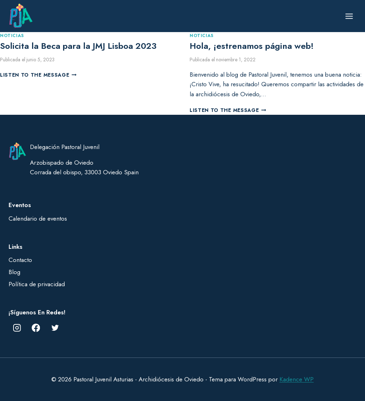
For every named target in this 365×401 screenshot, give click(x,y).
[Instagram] (17, 328)
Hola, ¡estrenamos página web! (252, 46)
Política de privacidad (37, 284)
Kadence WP (296, 379)
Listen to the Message (38, 74)
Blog (14, 272)
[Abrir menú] (348, 16)
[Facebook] (36, 328)
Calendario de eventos (38, 218)
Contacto (20, 260)
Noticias (12, 35)
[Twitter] (55, 328)
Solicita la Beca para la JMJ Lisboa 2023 (78, 46)
